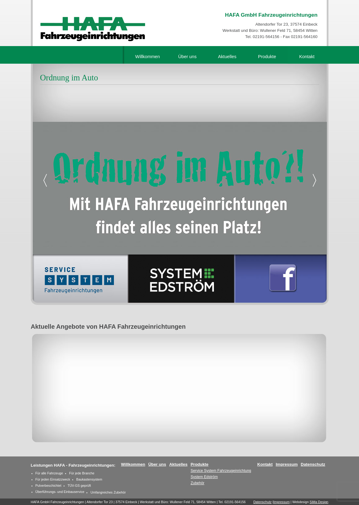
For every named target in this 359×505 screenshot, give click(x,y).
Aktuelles (227, 56)
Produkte (267, 56)
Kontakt (307, 56)
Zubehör (197, 483)
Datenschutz (313, 464)
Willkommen (147, 56)
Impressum (287, 464)
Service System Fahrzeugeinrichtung (220, 471)
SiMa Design (319, 502)
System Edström (204, 477)
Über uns (187, 56)
